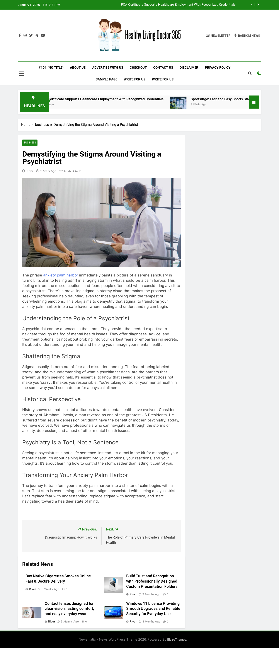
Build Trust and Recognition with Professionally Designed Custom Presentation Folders (151, 581)
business (30, 143)
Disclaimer (189, 68)
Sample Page (106, 79)
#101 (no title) (51, 68)
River (30, 171)
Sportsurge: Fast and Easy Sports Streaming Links (235, 99)
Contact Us (163, 68)
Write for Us (134, 79)
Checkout (138, 68)
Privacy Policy (217, 68)
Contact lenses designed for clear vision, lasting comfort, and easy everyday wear (69, 608)
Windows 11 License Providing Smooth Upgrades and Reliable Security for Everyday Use (153, 608)
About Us (78, 68)
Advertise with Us (107, 68)
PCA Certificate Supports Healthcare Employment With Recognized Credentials (178, 5)
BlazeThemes (176, 639)
